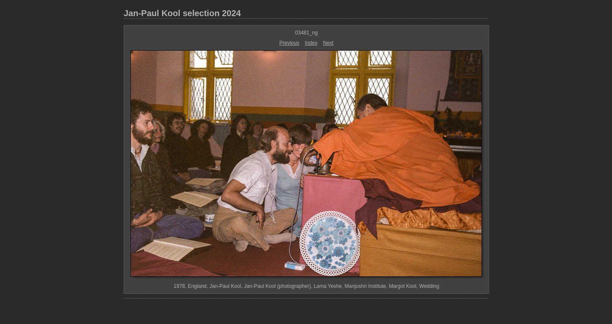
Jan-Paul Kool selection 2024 (182, 13)
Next (328, 43)
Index (311, 43)
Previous (289, 43)
